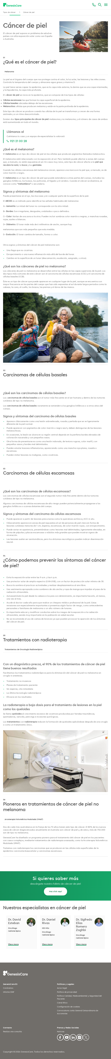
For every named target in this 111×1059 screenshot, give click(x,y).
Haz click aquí (55, 891)
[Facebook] (60, 1037)
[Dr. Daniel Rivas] (50, 921)
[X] (86, 1037)
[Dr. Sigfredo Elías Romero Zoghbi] (84, 925)
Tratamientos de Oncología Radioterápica (23, 649)
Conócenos (8, 988)
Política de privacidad (67, 992)
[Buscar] (99, 5)
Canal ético (62, 1002)
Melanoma (9, 71)
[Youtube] (66, 1037)
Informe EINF (8, 992)
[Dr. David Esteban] (16, 921)
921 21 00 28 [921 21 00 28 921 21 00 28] (18, 141)
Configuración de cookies (68, 1006)
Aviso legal (62, 988)
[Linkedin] (73, 1037)
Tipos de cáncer (9, 12)
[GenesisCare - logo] (12, 5)
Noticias (60, 1031)
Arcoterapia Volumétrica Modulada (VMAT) (24, 819)
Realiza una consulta (12, 1031)
